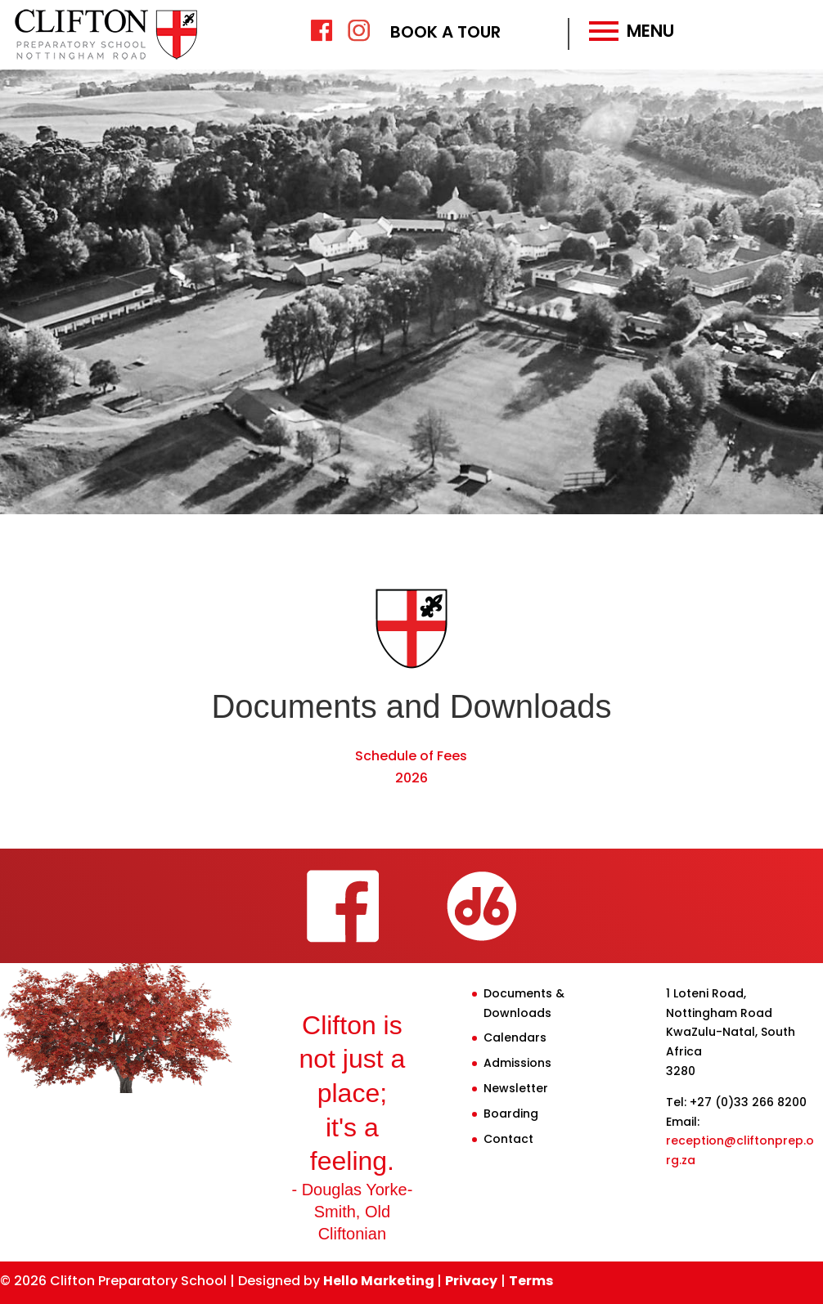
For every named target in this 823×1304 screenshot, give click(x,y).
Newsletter (515, 1088)
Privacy (471, 1280)
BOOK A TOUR (445, 31)
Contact (508, 1139)
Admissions (517, 1063)
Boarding (510, 1113)
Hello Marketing (380, 1280)
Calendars (514, 1037)
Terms (531, 1280)
